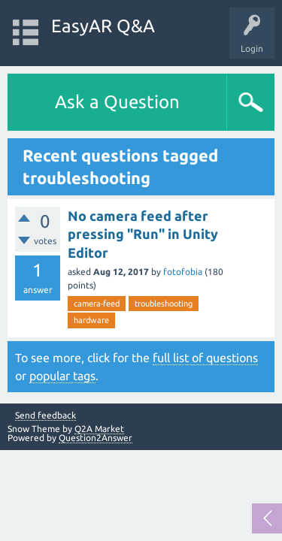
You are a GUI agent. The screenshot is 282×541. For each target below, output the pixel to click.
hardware (91, 320)
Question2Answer (95, 438)
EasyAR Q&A (103, 26)
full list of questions (205, 357)
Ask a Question (117, 102)
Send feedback (45, 415)
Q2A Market (99, 429)
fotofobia (182, 272)
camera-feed (97, 303)
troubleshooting (164, 303)
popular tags (62, 375)
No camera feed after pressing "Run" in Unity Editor (143, 234)
